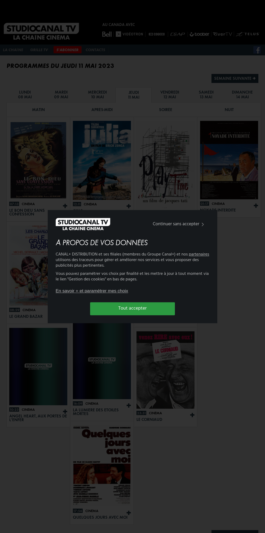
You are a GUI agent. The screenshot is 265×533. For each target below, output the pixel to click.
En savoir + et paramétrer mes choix (92, 291)
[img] (202, 224)
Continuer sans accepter (179, 224)
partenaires (199, 254)
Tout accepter (132, 308)
